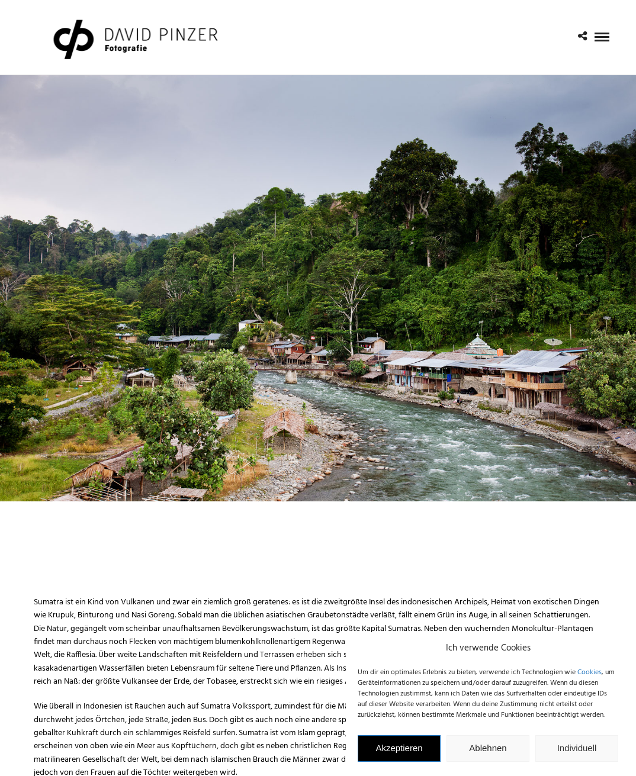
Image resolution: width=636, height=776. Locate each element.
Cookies (589, 678)
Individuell (577, 754)
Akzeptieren (398, 754)
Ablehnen (487, 754)
